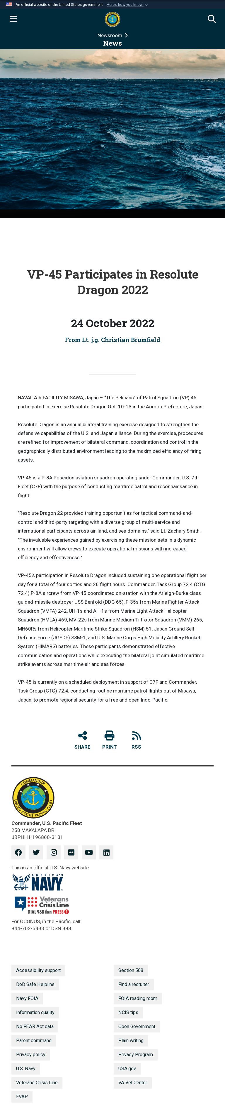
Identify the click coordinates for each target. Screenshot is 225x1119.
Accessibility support (38, 970)
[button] (128, 5)
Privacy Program (135, 1054)
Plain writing (131, 1040)
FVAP (22, 1096)
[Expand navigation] (13, 19)
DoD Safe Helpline (35, 984)
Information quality (35, 1012)
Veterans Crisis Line (37, 1082)
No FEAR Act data (35, 1026)
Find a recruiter (133, 984)
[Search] (212, 19)
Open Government (136, 1026)
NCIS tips (128, 1012)
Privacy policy (30, 1054)
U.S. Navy (25, 1068)
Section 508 (130, 970)
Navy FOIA (27, 998)
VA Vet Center (132, 1082)
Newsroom (110, 35)
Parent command (34, 1040)
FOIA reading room (137, 998)
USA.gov (127, 1068)
